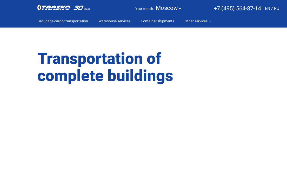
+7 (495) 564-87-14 (237, 8)
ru (276, 8)
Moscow (167, 8)
